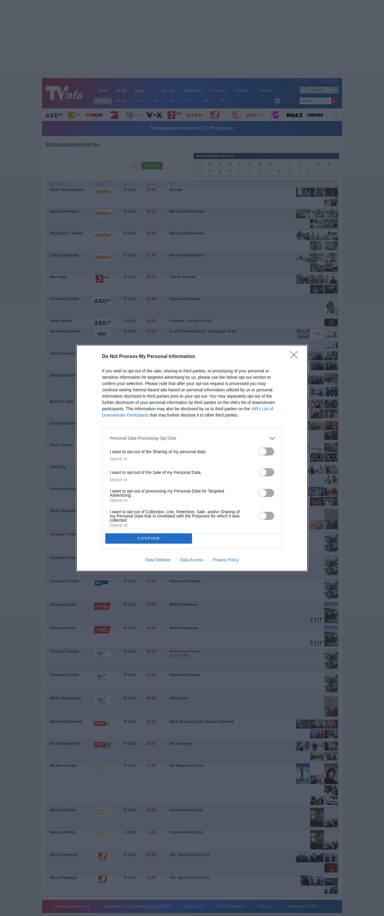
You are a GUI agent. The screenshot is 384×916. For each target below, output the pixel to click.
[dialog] (192, 458)
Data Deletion (158, 559)
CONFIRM (148, 538)
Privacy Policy (226, 559)
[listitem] (192, 438)
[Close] (296, 356)
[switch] (266, 451)
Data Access (191, 559)
